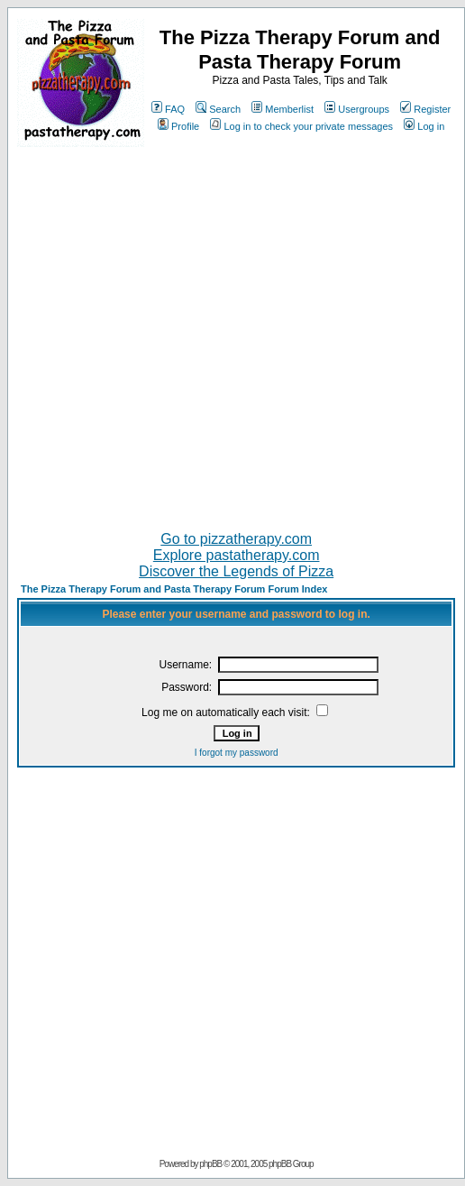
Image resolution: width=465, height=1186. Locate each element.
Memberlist (282, 109)
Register (425, 109)
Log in (424, 126)
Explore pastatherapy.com (236, 555)
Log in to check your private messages (301, 126)
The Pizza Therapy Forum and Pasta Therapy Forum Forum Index (174, 589)
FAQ (168, 109)
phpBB (210, 1164)
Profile (178, 126)
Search (218, 109)
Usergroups (356, 109)
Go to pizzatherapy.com (236, 539)
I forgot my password (236, 753)
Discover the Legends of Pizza (236, 571)
